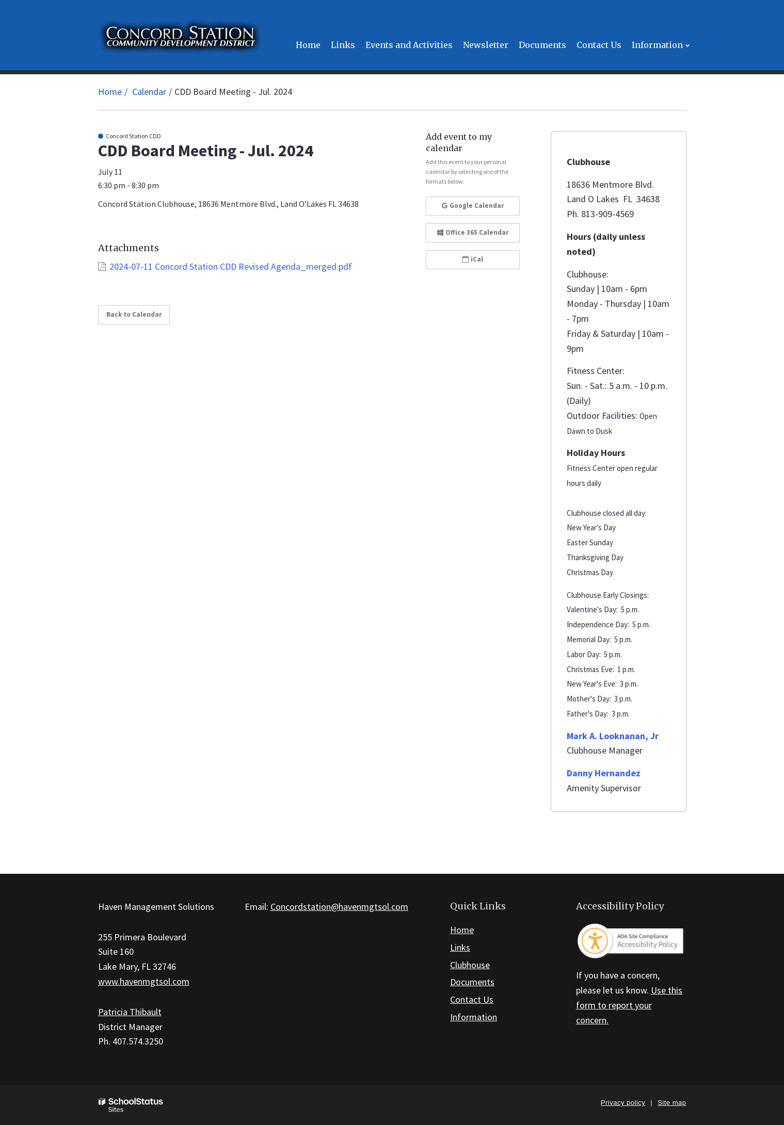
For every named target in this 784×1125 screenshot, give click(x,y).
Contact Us (471, 999)
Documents (472, 982)
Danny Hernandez (604, 773)
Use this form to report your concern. (629, 1005)
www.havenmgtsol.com (143, 981)
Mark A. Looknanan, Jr (613, 736)
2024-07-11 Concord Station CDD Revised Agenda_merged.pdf (230, 266)
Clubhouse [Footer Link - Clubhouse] (470, 965)
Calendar (149, 91)
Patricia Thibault (130, 1012)
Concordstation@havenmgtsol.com (339, 906)
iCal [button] (472, 259)
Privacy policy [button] (623, 1102)
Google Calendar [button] (473, 205)
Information (473, 1017)
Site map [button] (672, 1102)
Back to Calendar (134, 314)
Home (110, 91)
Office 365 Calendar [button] (472, 232)
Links (460, 947)
